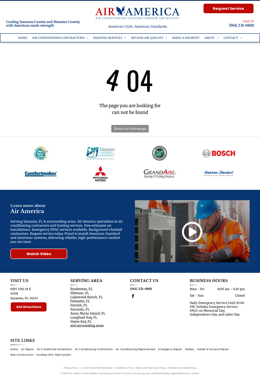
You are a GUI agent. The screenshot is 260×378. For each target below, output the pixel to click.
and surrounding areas (87, 325)
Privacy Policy (71, 367)
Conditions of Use (124, 367)
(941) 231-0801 (241, 25)
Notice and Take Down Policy (151, 367)
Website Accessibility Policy (182, 367)
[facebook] (133, 296)
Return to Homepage (130, 129)
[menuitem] (23, 38)
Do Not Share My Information (97, 367)
